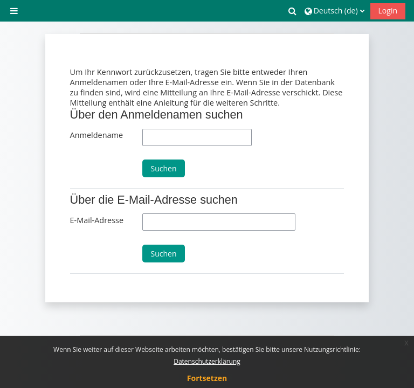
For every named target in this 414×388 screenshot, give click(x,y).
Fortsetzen (207, 378)
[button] (293, 11)
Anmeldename (96, 135)
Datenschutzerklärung (207, 361)
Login (387, 10)
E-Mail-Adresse (96, 220)
